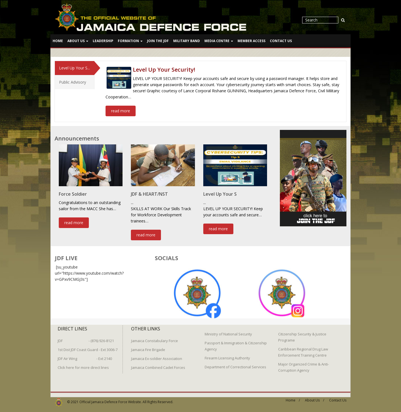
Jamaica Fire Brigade (148, 347)
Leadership (103, 40)
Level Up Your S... (74, 67)
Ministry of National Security (228, 331)
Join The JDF (158, 40)
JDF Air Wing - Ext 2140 (85, 356)
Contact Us (281, 40)
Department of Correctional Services (235, 364)
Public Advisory (72, 81)
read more (120, 110)
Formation (130, 40)
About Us (77, 40)
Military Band (186, 40)
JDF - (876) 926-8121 (86, 338)
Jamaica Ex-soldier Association (156, 356)
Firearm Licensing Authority (227, 355)
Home (58, 40)
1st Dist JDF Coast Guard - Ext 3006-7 (88, 347)
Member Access (251, 40)
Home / (293, 398)
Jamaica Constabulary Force (154, 338)
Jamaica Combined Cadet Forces (158, 365)
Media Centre (218, 40)
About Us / (314, 398)
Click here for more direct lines (83, 365)
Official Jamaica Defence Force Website (110, 399)
